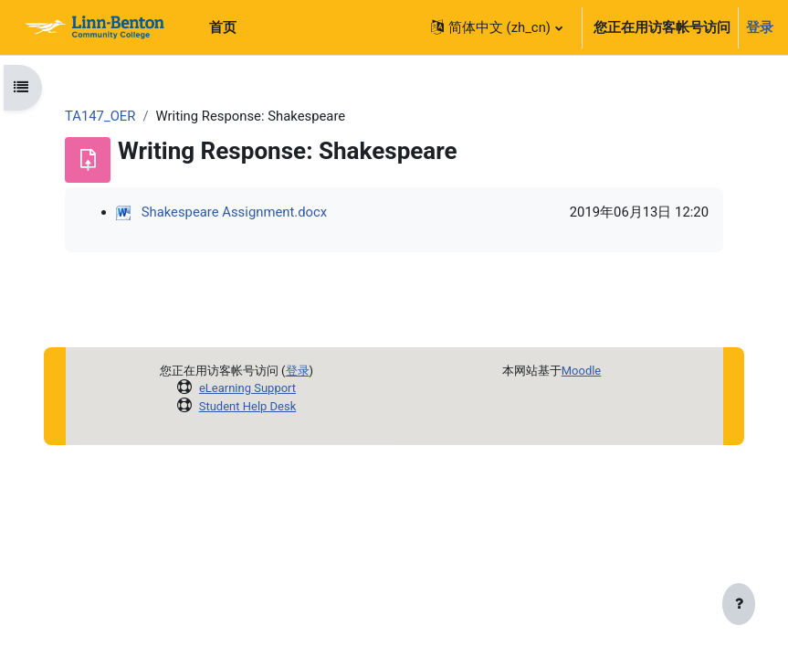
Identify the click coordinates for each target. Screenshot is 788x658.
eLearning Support (247, 388)
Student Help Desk (248, 406)
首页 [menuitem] (222, 27)
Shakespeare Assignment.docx (234, 212)
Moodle (582, 370)
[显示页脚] (738, 605)
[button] (496, 27)
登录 (759, 27)
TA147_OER (100, 116)
